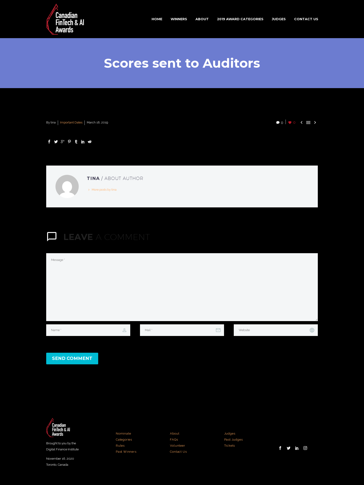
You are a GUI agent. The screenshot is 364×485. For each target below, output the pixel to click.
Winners (179, 19)
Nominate (123, 433)
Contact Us (306, 19)
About (202, 19)
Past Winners (126, 451)
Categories (124, 439)
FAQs (174, 439)
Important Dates (71, 122)
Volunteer (177, 445)
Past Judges (233, 439)
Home (157, 19)
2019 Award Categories (240, 19)
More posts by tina (104, 189)
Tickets (229, 445)
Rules (120, 445)
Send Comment (72, 358)
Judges (279, 19)
